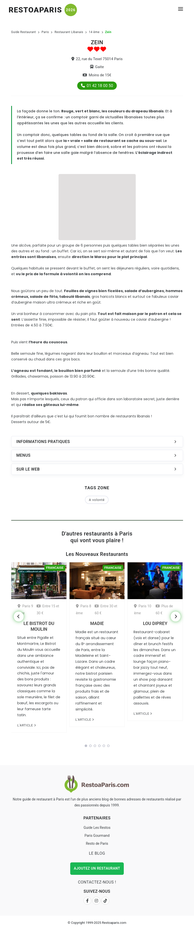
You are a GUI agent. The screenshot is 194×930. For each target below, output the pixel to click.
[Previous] (19, 616)
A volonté (97, 500)
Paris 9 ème (25, 609)
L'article (26, 725)
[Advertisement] (97, 206)
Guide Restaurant (23, 32)
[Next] (176, 616)
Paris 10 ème (142, 609)
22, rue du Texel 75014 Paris (97, 59)
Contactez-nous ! (97, 882)
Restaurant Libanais (69, 32)
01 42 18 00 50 (97, 85)
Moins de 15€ (97, 75)
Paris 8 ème (83, 609)
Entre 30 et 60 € (106, 609)
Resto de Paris (97, 843)
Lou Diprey (155, 623)
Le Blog (97, 853)
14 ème (94, 32)
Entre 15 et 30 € (48, 609)
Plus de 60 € (164, 609)
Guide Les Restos (96, 828)
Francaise (54, 568)
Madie (97, 623)
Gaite (97, 67)
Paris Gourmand (97, 836)
